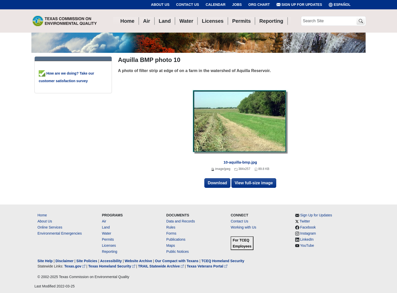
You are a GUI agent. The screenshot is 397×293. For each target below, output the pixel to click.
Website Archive (138, 261)
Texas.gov (75, 266)
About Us (160, 5)
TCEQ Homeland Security (222, 261)
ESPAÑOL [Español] (340, 5)
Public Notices (177, 252)
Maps (170, 245)
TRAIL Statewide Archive (161, 266)
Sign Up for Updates (299, 5)
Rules (170, 227)
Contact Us (187, 5)
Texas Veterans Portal (207, 266)
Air (104, 221)
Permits (108, 239)
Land (106, 227)
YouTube (307, 245)
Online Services (49, 227)
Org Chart (259, 5)
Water (106, 233)
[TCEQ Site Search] (360, 21)
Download (217, 183)
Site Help (45, 261)
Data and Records (180, 221)
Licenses (109, 245)
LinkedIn (307, 239)
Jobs (237, 5)
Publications (176, 239)
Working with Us (243, 227)
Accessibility (111, 261)
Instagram (308, 233)
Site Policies (86, 261)
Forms (171, 233)
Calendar (216, 5)
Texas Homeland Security (112, 266)
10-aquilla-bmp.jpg (240, 162)
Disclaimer (64, 261)
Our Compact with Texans (176, 261)
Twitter (305, 221)
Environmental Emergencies (59, 233)
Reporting (109, 252)
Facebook (308, 227)
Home (42, 215)
